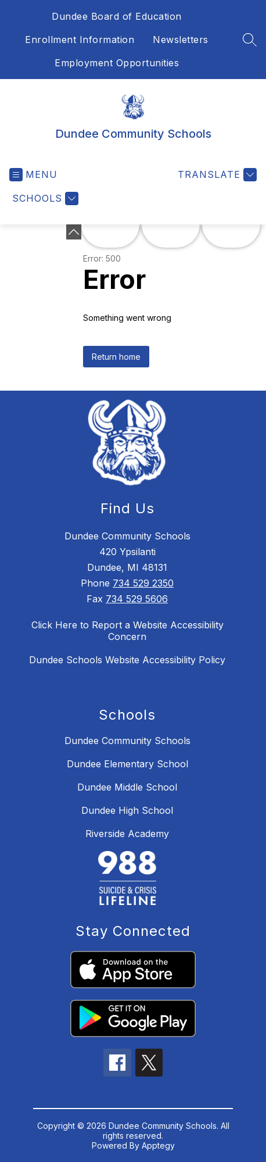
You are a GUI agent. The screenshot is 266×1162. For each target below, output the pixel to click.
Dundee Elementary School (127, 764)
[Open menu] (33, 174)
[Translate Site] (216, 174)
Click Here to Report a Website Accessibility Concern (127, 630)
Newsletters (181, 39)
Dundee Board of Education (117, 16)
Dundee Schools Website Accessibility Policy (127, 660)
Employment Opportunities (117, 63)
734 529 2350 (143, 583)
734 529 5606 (137, 599)
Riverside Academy (127, 833)
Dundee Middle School (127, 787)
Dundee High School (127, 810)
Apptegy (158, 1145)
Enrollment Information (79, 39)
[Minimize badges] (73, 231)
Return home (116, 357)
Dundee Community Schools (127, 740)
